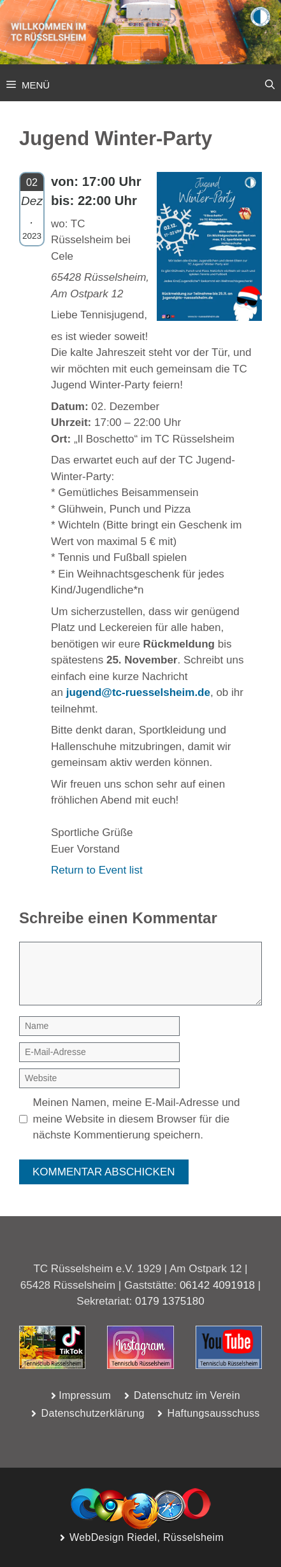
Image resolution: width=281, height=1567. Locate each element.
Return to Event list (97, 870)
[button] (270, 85)
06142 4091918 (217, 1285)
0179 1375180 (170, 1301)
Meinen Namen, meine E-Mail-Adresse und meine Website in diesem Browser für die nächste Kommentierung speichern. (136, 1118)
